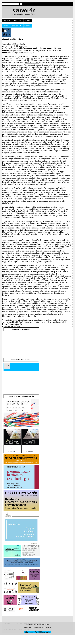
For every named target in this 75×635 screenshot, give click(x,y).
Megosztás (23, 46)
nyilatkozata (6, 201)
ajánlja (37, 213)
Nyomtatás (9, 46)
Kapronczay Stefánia (12, 326)
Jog (21, 26)
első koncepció (26, 301)
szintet (12, 267)
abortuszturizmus (8, 171)
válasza (19, 199)
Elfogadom (29, 632)
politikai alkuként (32, 63)
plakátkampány (54, 192)
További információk (42, 632)
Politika (5, 26)
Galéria (28, 20)
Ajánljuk (7, 20)
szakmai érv (13, 282)
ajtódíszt (50, 284)
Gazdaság (28, 26)
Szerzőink (17, 20)
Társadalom (14, 26)
